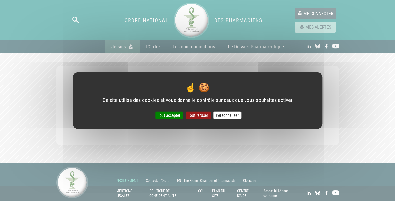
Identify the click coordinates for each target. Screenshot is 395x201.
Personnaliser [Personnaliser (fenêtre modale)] (227, 115)
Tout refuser (198, 115)
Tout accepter (169, 115)
